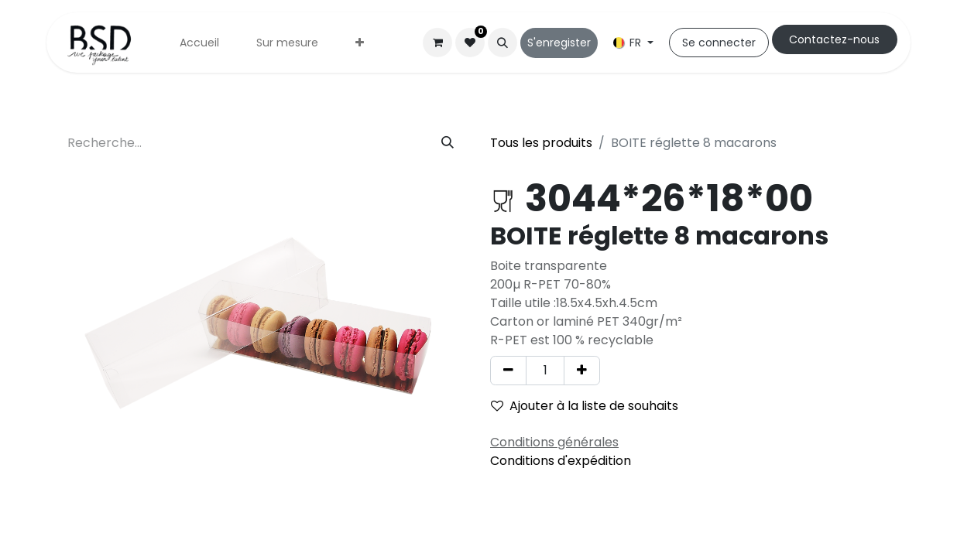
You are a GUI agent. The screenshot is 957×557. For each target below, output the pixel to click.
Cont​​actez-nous (834, 39)
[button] (502, 42)
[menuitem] (199, 43)
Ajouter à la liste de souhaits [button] (584, 406)
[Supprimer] (508, 370)
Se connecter (719, 42)
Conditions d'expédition (560, 461)
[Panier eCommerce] (437, 42)
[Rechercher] (447, 143)
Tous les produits (541, 143)
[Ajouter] (582, 370)
